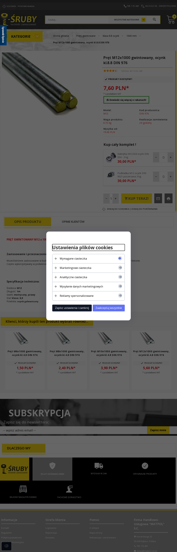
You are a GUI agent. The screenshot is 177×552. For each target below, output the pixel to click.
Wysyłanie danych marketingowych (79, 286)
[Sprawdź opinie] (3, 35)
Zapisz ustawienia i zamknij (70, 308)
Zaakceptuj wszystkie (111, 308)
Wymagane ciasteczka (71, 258)
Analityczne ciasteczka (71, 277)
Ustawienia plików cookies (80, 247)
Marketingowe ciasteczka (73, 268)
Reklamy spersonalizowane (75, 295)
